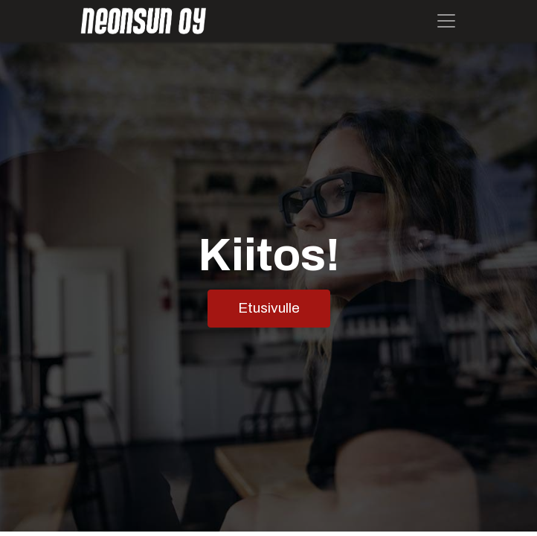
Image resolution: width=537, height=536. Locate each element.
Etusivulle (269, 308)
